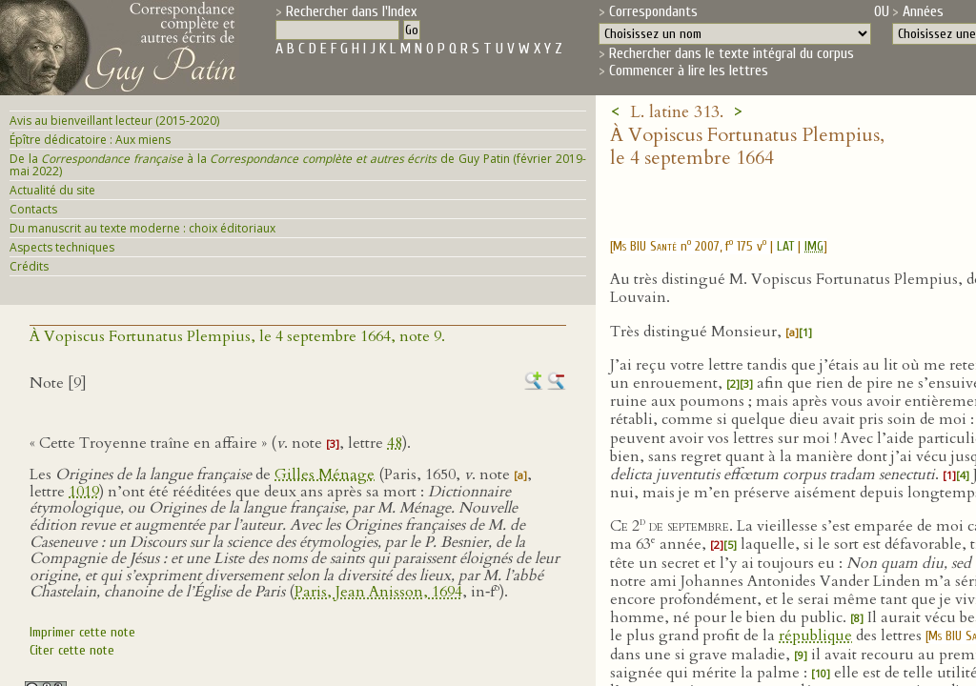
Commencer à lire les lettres (688, 70)
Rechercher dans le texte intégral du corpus (731, 53)
